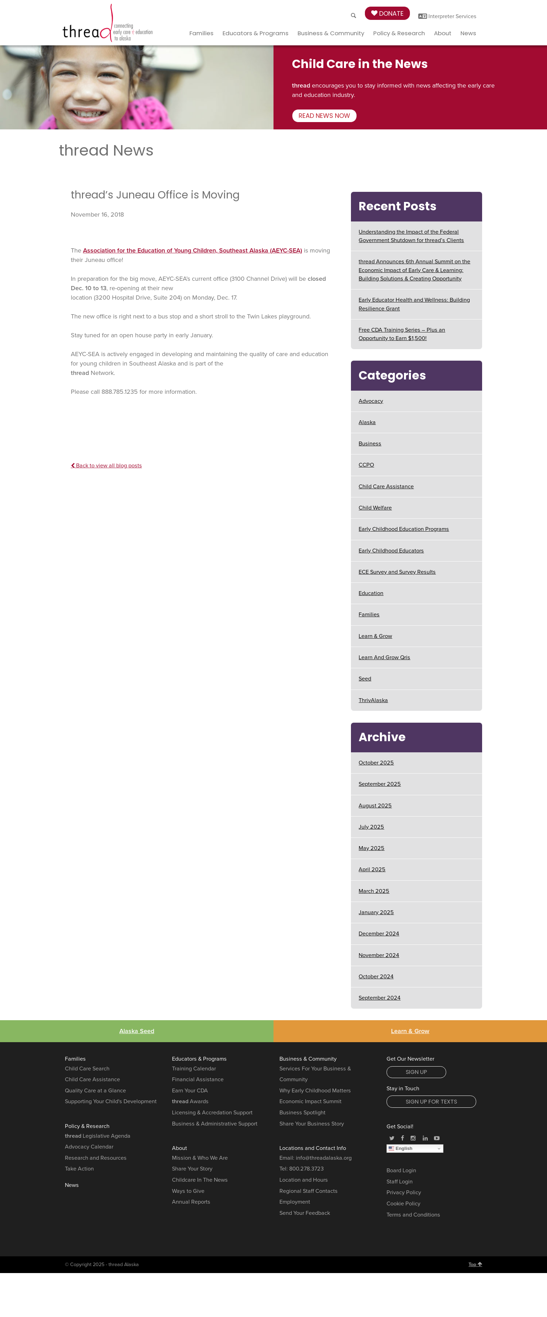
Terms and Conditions (413, 1214)
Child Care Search (87, 1068)
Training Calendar (194, 1068)
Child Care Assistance (386, 486)
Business (370, 443)
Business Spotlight (302, 1112)
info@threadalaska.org (324, 1157)
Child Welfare (375, 507)
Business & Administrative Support (214, 1123)
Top (475, 1264)
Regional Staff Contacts (308, 1191)
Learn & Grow (375, 636)
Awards (190, 1101)
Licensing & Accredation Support (212, 1112)
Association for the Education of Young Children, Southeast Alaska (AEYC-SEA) (192, 250)
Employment (294, 1201)
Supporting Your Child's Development (111, 1101)
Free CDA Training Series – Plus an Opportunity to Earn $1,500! (402, 334)
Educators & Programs (256, 33)
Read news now (324, 115)
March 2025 (374, 891)
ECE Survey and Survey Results (397, 572)
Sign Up (416, 1072)
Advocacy (371, 401)
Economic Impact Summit (310, 1101)
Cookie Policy (403, 1203)
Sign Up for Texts (431, 1102)
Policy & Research (399, 33)
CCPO (366, 464)
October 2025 (376, 762)
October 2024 (376, 976)
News (468, 33)
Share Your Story (192, 1168)
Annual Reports (191, 1201)
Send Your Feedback (304, 1213)
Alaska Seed (136, 1031)
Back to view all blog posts (106, 465)
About (442, 33)
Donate (387, 13)
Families (201, 33)
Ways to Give (188, 1191)
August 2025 (375, 805)
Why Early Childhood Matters (315, 1090)
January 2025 (376, 912)
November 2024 (379, 955)
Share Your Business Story (311, 1123)
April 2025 (372, 869)
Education (371, 593)
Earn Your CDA (190, 1090)
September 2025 (380, 784)
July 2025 (371, 826)
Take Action (79, 1168)
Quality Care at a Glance (95, 1090)
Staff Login (400, 1181)
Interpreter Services (447, 16)
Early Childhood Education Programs (404, 529)
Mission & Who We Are (200, 1157)
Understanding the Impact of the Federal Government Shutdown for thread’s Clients (411, 236)
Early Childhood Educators (391, 550)
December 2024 (379, 933)
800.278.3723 (306, 1168)
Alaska (367, 422)
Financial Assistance (198, 1079)
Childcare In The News (200, 1179)
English (400, 1148)
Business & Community (331, 33)
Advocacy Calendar (89, 1146)
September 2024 (379, 997)
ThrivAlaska (373, 700)
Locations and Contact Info (312, 1148)
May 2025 (371, 848)
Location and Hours (303, 1179)
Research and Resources (96, 1157)
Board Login (401, 1170)
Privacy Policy (404, 1192)
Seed (365, 678)
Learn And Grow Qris (384, 657)
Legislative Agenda (97, 1135)
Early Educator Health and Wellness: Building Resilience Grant (414, 304)
